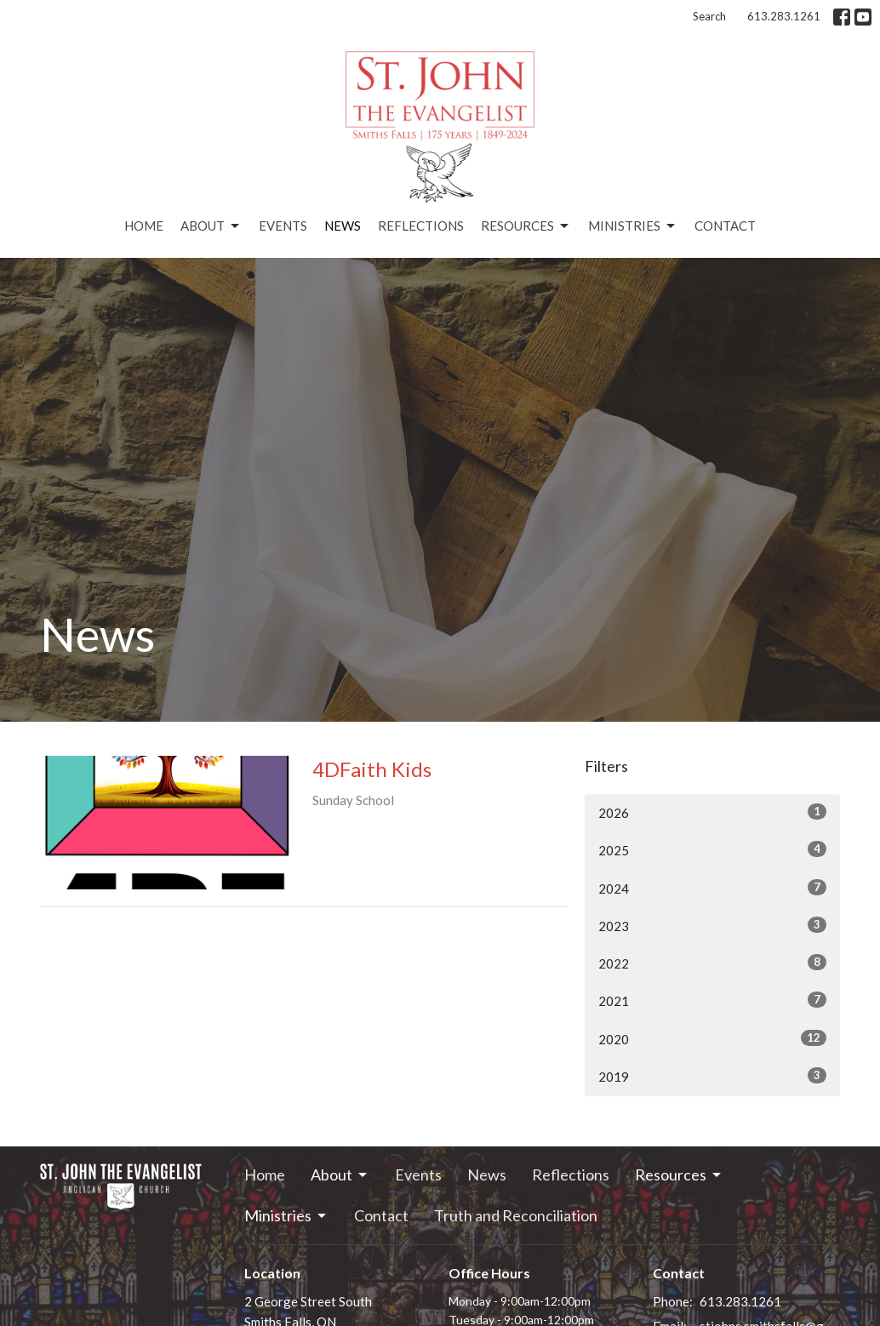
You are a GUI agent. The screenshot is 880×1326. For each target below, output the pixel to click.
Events (283, 225)
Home (143, 225)
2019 (712, 1075)
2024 (712, 887)
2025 (712, 849)
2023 (712, 925)
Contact (725, 225)
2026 (712, 811)
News (342, 225)
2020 (712, 1038)
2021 (712, 1000)
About (211, 226)
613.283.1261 (783, 16)
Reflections (421, 225)
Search (709, 16)
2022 (712, 962)
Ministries (632, 226)
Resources (526, 226)
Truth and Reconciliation (515, 1215)
